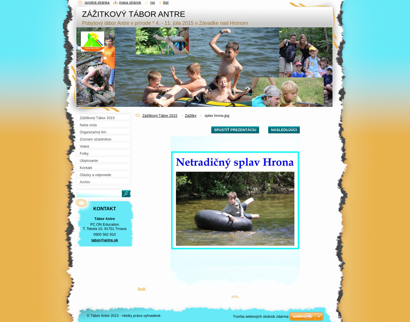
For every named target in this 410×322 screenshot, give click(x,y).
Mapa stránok (130, 2)
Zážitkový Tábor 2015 (159, 115)
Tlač (166, 2)
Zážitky (190, 115)
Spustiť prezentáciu (235, 130)
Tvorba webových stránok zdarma (260, 316)
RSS (152, 2)
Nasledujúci (284, 130)
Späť (142, 289)
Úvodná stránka (97, 2)
